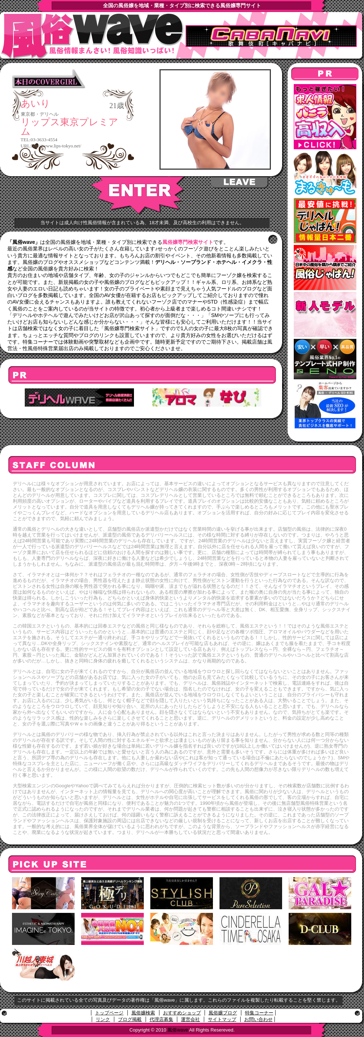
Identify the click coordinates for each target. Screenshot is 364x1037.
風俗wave (177, 1030)
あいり (35, 103)
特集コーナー (259, 1013)
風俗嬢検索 (143, 1013)
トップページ (109, 1013)
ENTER (138, 195)
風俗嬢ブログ (223, 1013)
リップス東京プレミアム (69, 127)
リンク (103, 1019)
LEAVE (240, 182)
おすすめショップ (182, 1013)
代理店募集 (161, 1019)
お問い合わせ (258, 1019)
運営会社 (190, 1019)
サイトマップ (222, 1019)
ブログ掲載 (130, 1019)
